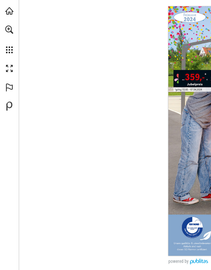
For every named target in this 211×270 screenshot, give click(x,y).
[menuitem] (9, 39)
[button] (9, 29)
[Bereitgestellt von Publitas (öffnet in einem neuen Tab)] (9, 106)
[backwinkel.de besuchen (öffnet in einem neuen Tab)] (9, 11)
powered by (178, 261)
